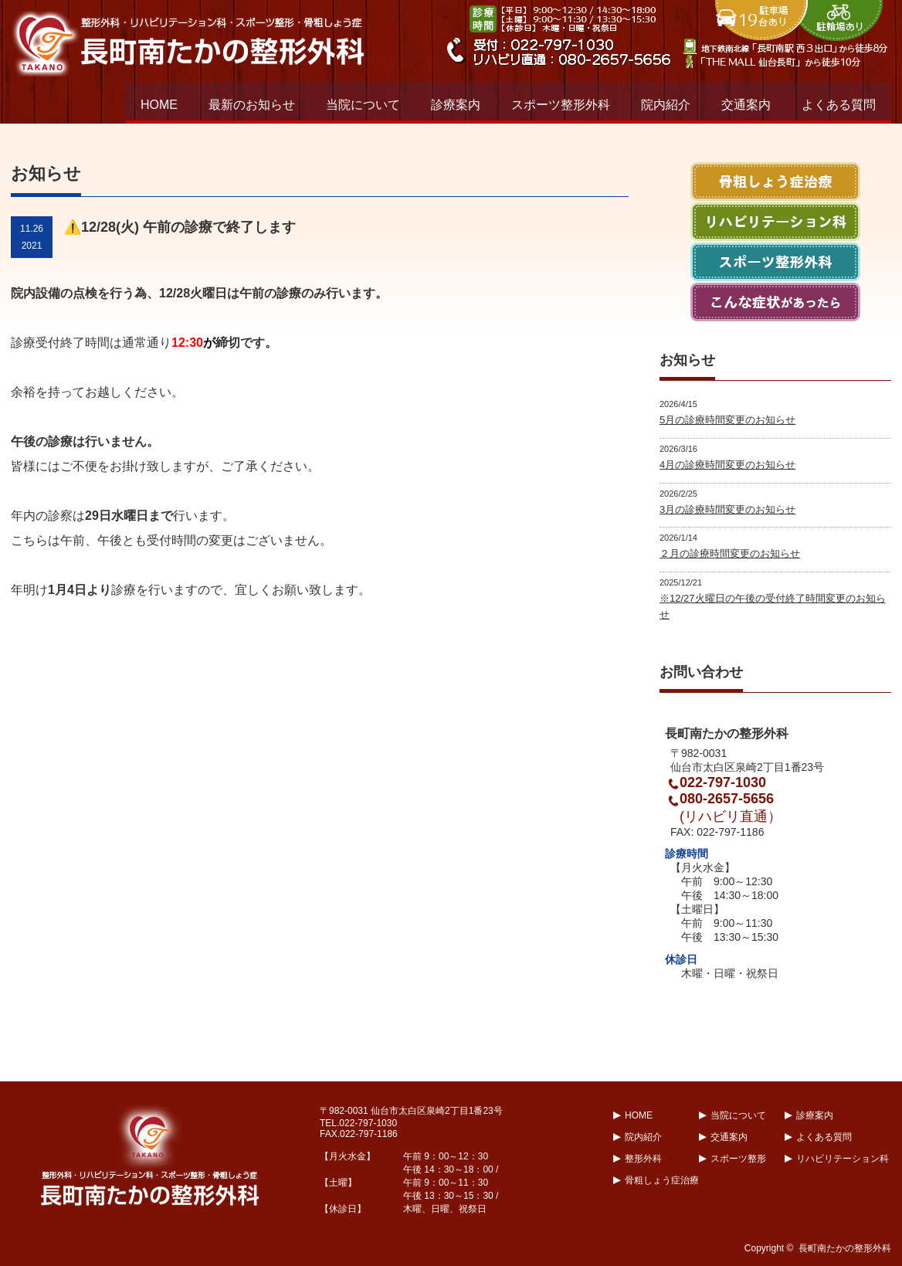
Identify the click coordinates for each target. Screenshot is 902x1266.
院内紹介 (665, 104)
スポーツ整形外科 (560, 104)
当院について (363, 104)
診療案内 (455, 104)
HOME (159, 104)
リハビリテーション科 (842, 1158)
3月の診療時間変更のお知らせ (727, 509)
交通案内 (746, 104)
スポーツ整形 (738, 1158)
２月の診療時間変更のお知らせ (730, 553)
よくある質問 (839, 104)
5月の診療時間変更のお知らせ (727, 420)
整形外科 (643, 1158)
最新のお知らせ (252, 104)
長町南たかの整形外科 (845, 1248)
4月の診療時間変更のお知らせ (727, 464)
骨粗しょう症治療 (662, 1180)
